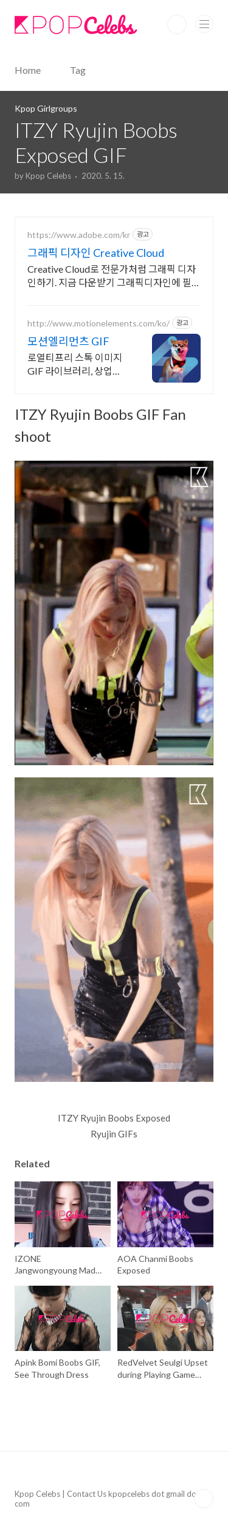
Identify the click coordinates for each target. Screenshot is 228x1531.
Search (177, 24)
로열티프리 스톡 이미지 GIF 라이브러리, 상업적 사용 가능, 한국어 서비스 (76, 364)
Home (28, 70)
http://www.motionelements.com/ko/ (98, 323)
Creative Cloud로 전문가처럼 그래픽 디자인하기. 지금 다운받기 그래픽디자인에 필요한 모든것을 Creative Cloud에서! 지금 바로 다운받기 (114, 276)
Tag (78, 70)
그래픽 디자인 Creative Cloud (95, 252)
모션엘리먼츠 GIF (68, 341)
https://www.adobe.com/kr (78, 234)
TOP (203, 1498)
